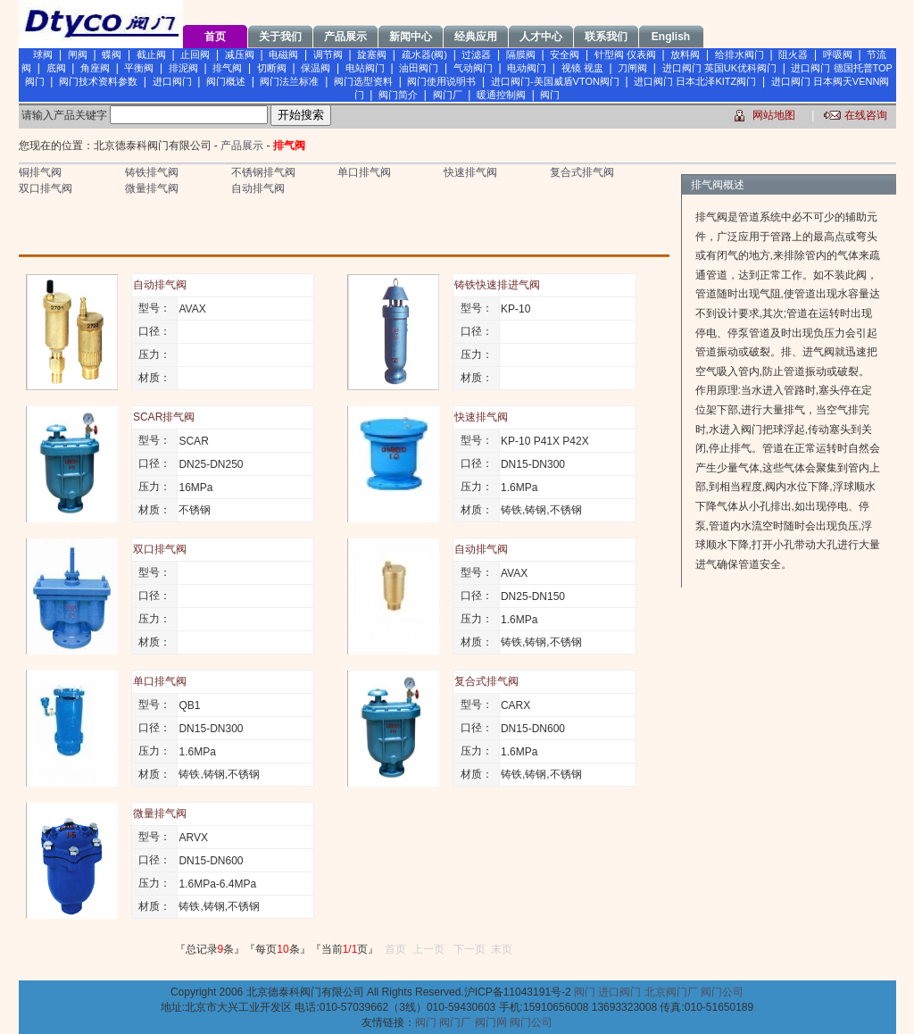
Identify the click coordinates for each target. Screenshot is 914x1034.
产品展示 (345, 36)
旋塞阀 (371, 54)
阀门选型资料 (363, 81)
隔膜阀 (521, 54)
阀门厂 (447, 94)
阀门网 (491, 1022)
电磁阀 (283, 54)
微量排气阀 (152, 188)
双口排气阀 (45, 188)
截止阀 (151, 54)
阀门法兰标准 (289, 81)
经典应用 (475, 36)
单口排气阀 (364, 172)
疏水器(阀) (424, 54)
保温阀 (315, 68)
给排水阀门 (739, 54)
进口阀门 (172, 81)
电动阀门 (526, 68)
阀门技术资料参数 (98, 81)
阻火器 (793, 54)
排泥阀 (183, 68)
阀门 (550, 94)
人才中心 (540, 36)
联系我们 (606, 36)
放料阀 (685, 54)
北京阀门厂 (671, 992)
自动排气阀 (258, 188)
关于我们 (280, 36)
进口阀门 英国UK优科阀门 (719, 68)
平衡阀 (139, 68)
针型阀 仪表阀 (625, 54)
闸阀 (77, 54)
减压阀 (239, 54)
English (671, 36)
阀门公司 (722, 992)
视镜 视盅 (582, 68)
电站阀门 (365, 68)
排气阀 (227, 68)
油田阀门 (418, 68)
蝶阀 (111, 54)
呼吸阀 (837, 54)
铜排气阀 (40, 172)
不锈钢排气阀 (263, 172)
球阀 (43, 54)
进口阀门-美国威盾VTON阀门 (555, 81)
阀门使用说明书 (441, 81)
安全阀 (564, 54)
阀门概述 (225, 81)
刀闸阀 (632, 68)
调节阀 (328, 54)
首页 (215, 36)
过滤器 (476, 54)
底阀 (56, 68)
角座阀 (95, 68)
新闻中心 (410, 36)
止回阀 (195, 54)
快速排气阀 (470, 172)
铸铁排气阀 (152, 172)
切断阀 (272, 68)
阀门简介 (398, 94)
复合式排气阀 (582, 172)
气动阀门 (473, 68)
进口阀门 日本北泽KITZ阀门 (695, 81)
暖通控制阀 (501, 94)
